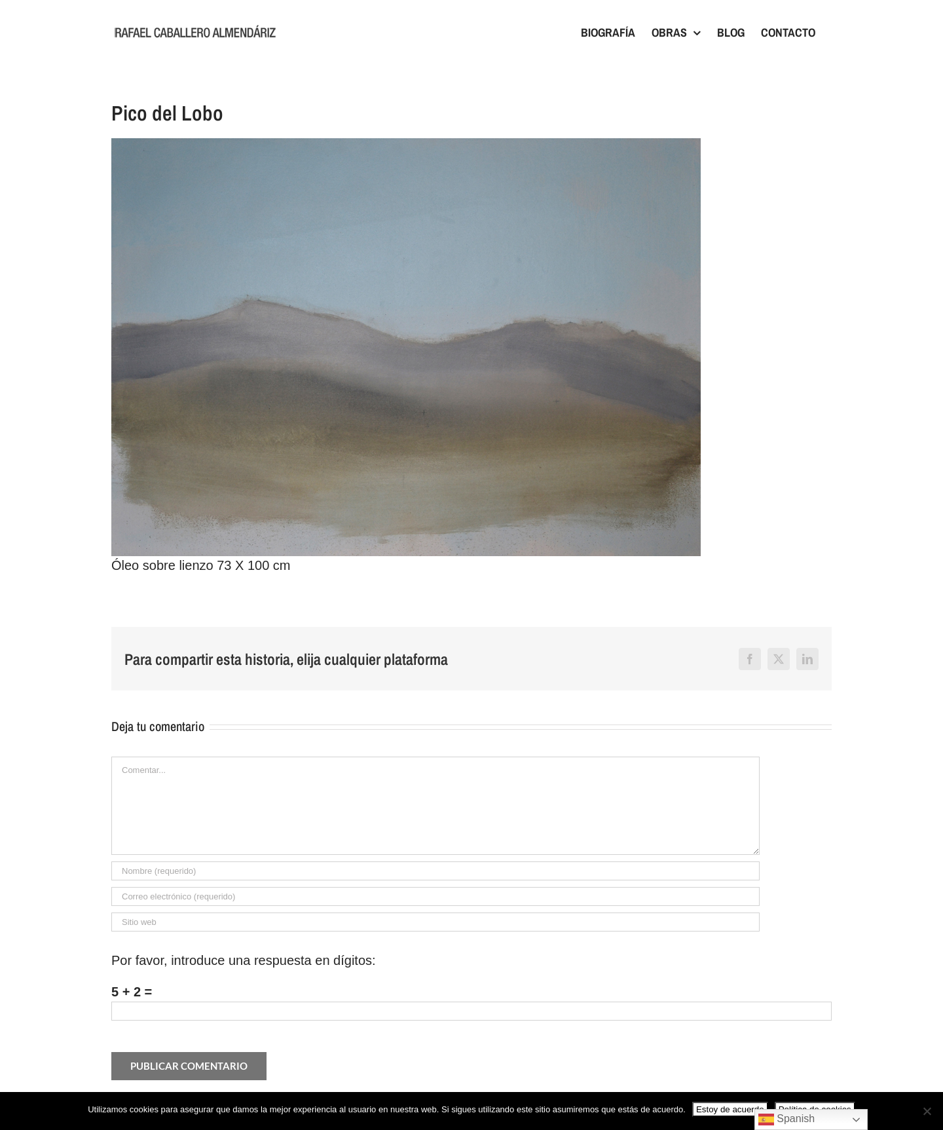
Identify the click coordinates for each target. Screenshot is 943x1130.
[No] (926, 1111)
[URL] (435, 922)
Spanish (786, 1119)
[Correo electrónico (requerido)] (435, 896)
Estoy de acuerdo (730, 1109)
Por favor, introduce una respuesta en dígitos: (243, 960)
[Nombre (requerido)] (435, 870)
